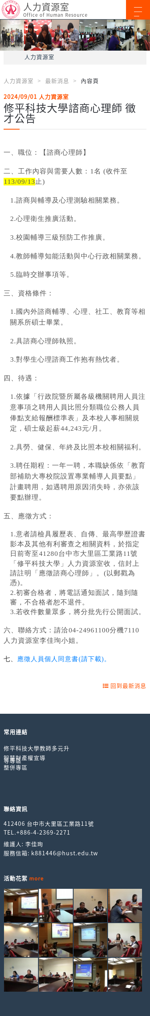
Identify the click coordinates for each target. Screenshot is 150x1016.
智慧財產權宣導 (25, 758)
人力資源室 (39, 56)
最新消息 (57, 81)
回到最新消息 (124, 685)
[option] (75, 35)
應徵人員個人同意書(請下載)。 (64, 659)
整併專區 (16, 767)
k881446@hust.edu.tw (64, 853)
